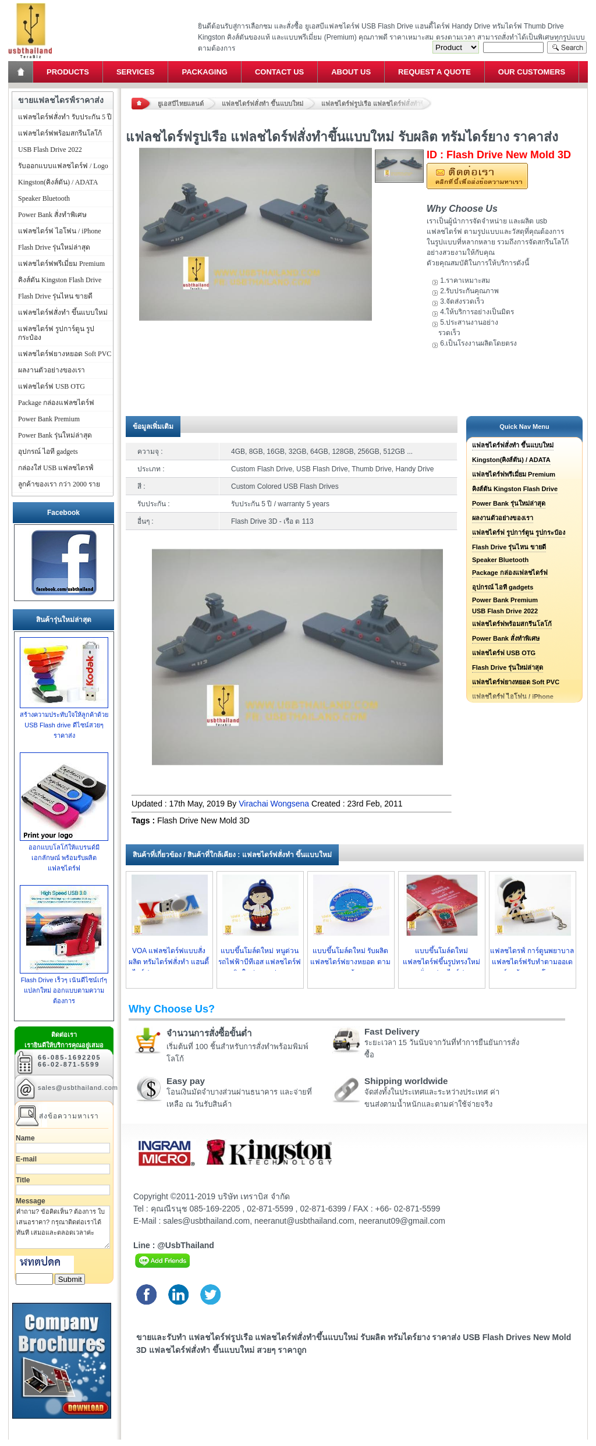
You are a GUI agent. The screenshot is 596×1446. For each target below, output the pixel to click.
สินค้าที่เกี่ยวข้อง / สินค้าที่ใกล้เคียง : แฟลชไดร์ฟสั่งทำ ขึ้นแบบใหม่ (232, 855)
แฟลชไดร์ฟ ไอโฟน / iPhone (59, 231)
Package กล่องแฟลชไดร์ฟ (510, 572)
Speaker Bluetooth (500, 559)
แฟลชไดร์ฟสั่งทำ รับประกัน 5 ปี (65, 117)
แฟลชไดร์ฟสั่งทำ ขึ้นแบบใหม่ (262, 103)
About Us (351, 71)
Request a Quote (434, 71)
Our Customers (531, 71)
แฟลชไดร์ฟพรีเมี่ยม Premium (513, 474)
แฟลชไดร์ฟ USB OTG (503, 652)
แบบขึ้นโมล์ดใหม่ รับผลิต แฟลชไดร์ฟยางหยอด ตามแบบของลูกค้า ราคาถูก (350, 962)
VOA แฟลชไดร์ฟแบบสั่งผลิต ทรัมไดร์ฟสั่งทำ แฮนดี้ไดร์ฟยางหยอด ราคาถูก (169, 962)
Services (135, 71)
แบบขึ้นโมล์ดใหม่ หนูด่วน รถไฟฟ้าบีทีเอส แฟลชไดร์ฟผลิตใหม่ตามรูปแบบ (259, 962)
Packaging (204, 71)
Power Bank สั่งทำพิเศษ (506, 638)
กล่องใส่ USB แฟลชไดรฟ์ (56, 468)
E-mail (26, 1159)
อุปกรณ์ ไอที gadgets (502, 587)
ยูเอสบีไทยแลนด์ (181, 103)
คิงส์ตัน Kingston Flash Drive (515, 488)
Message (30, 1201)
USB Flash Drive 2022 (505, 610)
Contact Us (279, 71)
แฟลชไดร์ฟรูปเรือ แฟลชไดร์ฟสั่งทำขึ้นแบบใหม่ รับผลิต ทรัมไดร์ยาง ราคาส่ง (376, 103)
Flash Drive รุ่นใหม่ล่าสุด (507, 667)
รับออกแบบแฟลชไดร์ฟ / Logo (63, 166)
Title (23, 1180)
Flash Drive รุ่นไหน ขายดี (509, 546)
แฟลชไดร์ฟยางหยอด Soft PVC (515, 681)
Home (21, 72)
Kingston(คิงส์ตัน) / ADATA (511, 459)
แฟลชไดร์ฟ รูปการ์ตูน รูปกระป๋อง (518, 532)
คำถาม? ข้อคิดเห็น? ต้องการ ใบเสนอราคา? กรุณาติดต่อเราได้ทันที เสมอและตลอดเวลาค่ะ (63, 1227)
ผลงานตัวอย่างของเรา (502, 517)
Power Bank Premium (505, 599)
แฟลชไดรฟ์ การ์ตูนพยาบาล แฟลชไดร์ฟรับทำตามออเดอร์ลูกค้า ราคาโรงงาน (532, 962)
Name (25, 1138)
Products (68, 71)
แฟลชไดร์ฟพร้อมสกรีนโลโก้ (512, 623)
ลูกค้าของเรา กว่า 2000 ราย (59, 484)
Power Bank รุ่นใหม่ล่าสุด (508, 503)
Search (567, 47)
